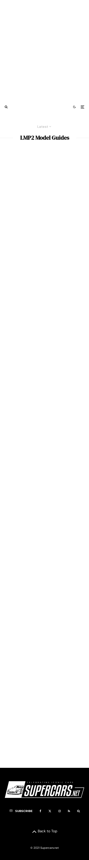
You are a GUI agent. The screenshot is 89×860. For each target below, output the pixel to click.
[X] (50, 811)
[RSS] (69, 811)
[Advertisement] (44, 50)
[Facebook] (40, 811)
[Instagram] (59, 811)
